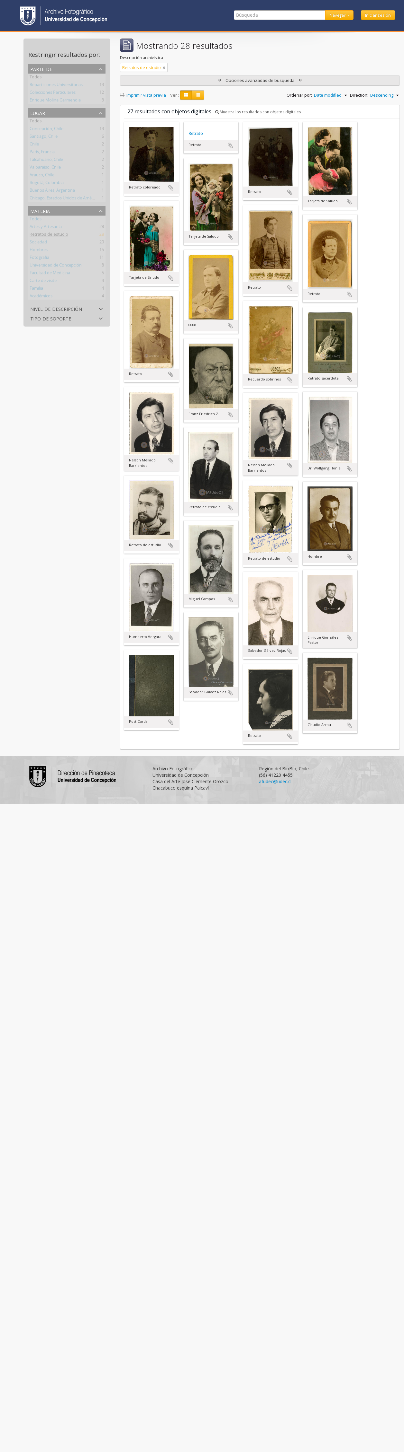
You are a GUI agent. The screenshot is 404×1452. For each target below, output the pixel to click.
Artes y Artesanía (46, 228)
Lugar (37, 112)
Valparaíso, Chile (45, 168)
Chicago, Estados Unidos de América (64, 199)
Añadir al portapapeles (171, 188)
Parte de (41, 68)
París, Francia (42, 153)
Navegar (337, 15)
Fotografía (39, 258)
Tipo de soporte (50, 318)
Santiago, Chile (44, 137)
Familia (36, 289)
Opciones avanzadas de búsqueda (260, 80)
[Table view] (198, 95)
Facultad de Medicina (50, 274)
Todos (36, 78)
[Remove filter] (164, 67)
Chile (34, 145)
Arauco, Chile (42, 176)
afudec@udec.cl (275, 781)
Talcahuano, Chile (46, 160)
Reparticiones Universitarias (56, 86)
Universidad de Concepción (56, 266)
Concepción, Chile (46, 130)
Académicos (41, 297)
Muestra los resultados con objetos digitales (258, 112)
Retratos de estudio (49, 235)
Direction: (359, 95)
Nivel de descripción (56, 308)
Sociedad (38, 243)
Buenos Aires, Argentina (52, 191)
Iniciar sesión (378, 15)
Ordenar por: (299, 95)
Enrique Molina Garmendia (55, 101)
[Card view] (186, 95)
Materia (40, 210)
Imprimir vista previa (143, 95)
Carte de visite (43, 281)
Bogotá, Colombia (47, 184)
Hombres (39, 251)
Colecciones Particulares (53, 93)
